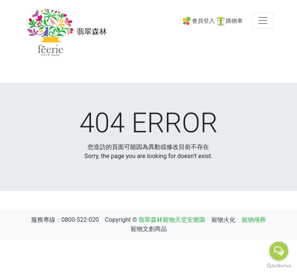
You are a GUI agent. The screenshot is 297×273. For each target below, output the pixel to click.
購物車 (234, 21)
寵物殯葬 (254, 219)
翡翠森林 (65, 32)
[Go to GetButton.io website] (279, 265)
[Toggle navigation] (262, 20)
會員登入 (203, 21)
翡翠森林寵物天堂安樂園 (171, 219)
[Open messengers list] (278, 251)
